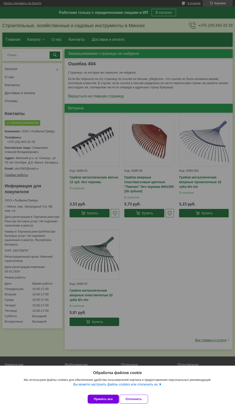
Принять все (103, 399)
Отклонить (138, 399)
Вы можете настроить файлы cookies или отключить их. (115, 388)
